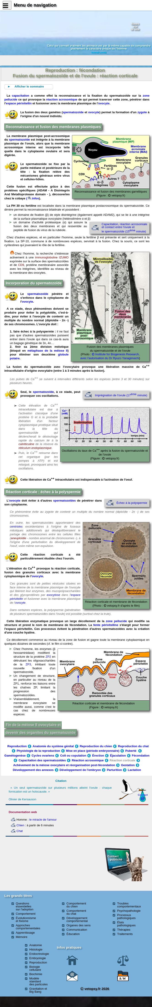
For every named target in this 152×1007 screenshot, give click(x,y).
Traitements (125, 934)
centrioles (16, 526)
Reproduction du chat (133, 746)
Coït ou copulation (73, 755)
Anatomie (35, 945)
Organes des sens (79, 925)
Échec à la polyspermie (132, 503)
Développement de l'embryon (80, 770)
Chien (20, 825)
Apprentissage (25, 932)
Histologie (35, 949)
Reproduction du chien (96, 746)
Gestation (128, 765)
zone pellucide (116, 621)
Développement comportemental (77, 919)
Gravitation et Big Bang (38, 990)
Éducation (73, 934)
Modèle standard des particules (38, 981)
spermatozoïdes (64, 500)
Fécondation (140, 755)
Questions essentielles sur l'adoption (24, 906)
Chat (19, 831)
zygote (142, 112)
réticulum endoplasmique (35, 448)
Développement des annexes (33, 770)
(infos (32, 198)
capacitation (20, 95)
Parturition (114, 770)
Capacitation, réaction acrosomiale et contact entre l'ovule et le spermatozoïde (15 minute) (124, 227)
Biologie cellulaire (35, 968)
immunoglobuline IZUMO (52, 257)
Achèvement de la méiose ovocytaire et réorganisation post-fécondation (64, 765)
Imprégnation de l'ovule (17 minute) (121, 395)
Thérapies (123, 929)
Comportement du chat (76, 912)
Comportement (25, 913)
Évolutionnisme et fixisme (26, 919)
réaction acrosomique (61, 99)
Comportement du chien (76, 905)
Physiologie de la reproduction (38, 750)
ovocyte (103, 103)
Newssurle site (135, 26)
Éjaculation (118, 755)
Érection (98, 755)
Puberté (131, 750)
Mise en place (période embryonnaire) (92, 750)
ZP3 (28, 664)
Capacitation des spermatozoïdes (42, 760)
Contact (143, 794)
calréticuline (26, 444)
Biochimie (35, 974)
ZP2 (48, 656)
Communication (77, 929)
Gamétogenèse (15, 755)
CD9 (21, 265)
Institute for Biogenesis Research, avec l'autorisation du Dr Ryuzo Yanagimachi (110, 356)
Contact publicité (115, 858)
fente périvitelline (106, 625)
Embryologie (37, 958)
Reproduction (17, 746)
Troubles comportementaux (129, 905)
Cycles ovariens (43, 755)
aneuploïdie (18, 538)
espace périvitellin (19, 103)
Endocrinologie (39, 953)
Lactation (134, 770)
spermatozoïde (73, 112)
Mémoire (21, 937)
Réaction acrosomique (88, 760)
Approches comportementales (28, 927)
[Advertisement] (28, 863)
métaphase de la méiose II (47, 350)
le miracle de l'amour (43, 819)
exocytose (53, 595)
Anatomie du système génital (53, 746)
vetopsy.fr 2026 (94, 989)
